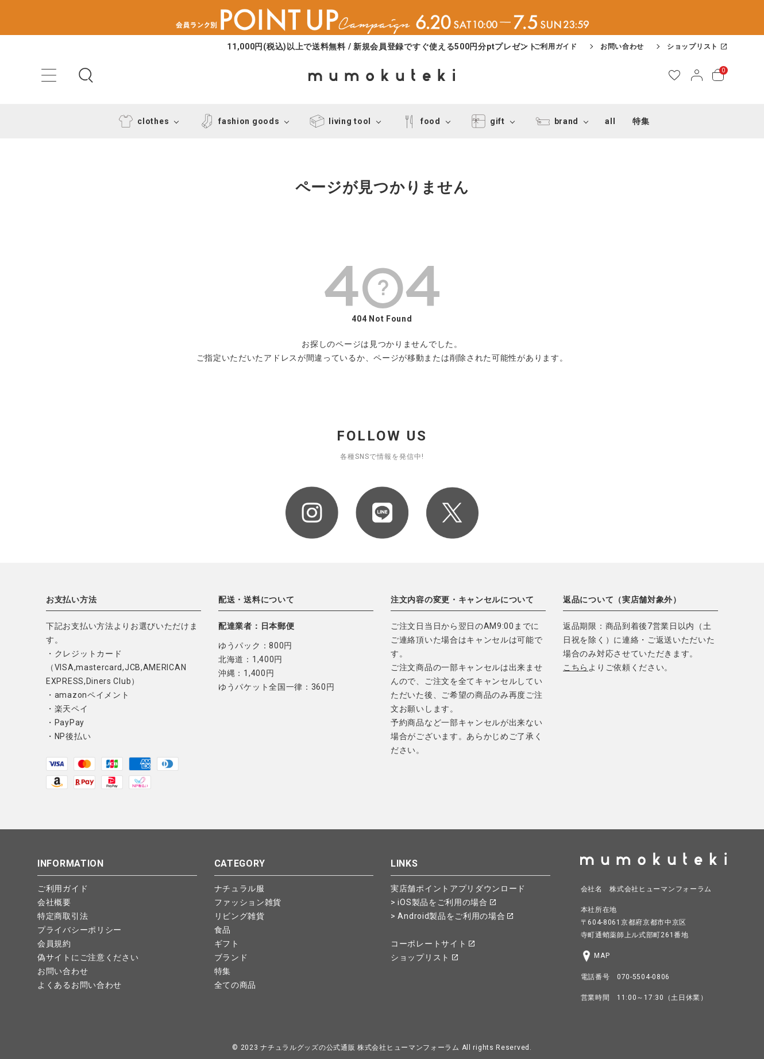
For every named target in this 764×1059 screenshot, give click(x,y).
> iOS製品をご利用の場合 (443, 902)
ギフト (227, 943)
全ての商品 (235, 985)
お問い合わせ (622, 46)
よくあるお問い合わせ (79, 985)
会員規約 (54, 943)
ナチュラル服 (239, 888)
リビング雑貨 (239, 916)
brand (555, 121)
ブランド (231, 957)
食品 (222, 929)
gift (486, 121)
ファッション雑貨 (248, 902)
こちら (575, 667)
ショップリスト (697, 46)
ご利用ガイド (555, 46)
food (419, 121)
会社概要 (54, 902)
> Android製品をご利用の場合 (452, 916)
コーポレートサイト (432, 943)
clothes (141, 121)
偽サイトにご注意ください (87, 957)
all (610, 121)
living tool (338, 121)
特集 (640, 121)
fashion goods (237, 121)
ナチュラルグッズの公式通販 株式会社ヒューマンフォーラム (360, 1047)
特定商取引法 (62, 916)
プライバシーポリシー (79, 929)
